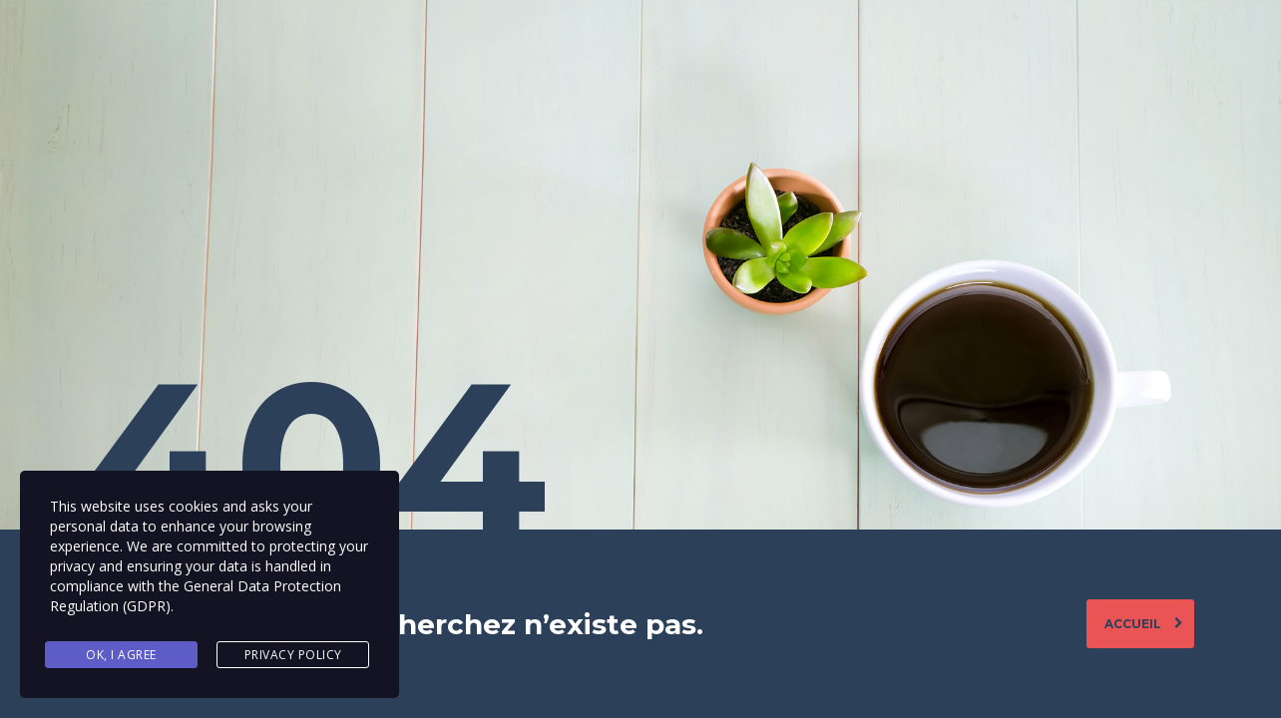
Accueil (1143, 624)
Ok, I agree (121, 654)
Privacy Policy (293, 654)
